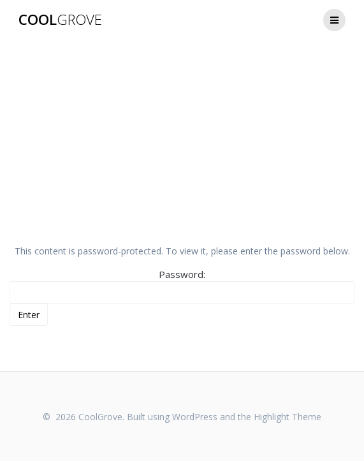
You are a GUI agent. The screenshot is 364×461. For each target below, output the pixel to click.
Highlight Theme (287, 417)
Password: (182, 286)
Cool (60, 20)
